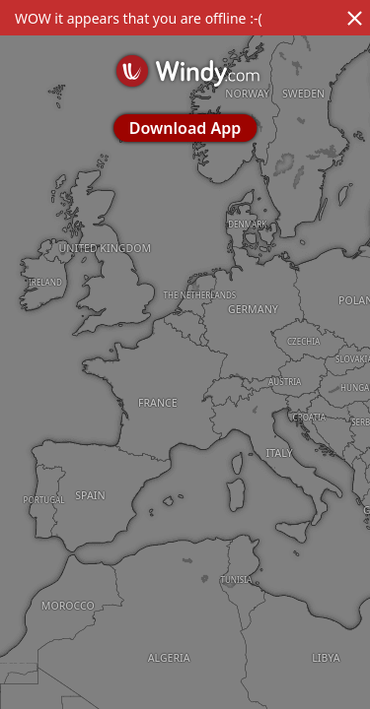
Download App (185, 128)
